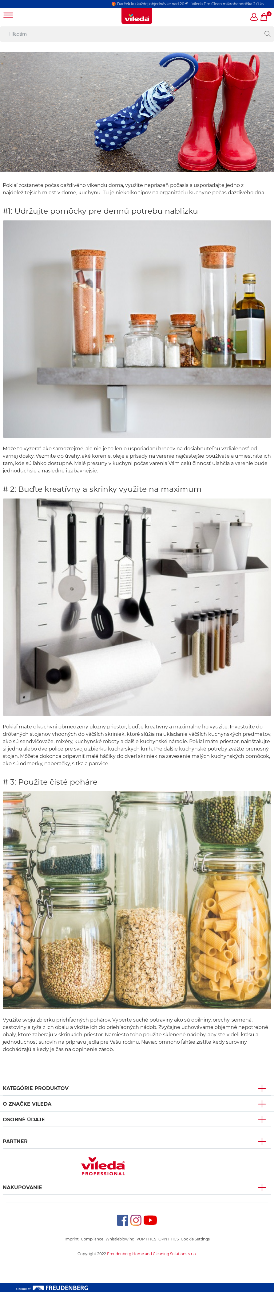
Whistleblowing (119, 1239)
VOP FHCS (146, 1239)
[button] (254, 17)
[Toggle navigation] (8, 15)
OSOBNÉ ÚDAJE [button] (24, 1120)
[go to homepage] (136, 16)
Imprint (72, 1239)
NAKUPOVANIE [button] (22, 1187)
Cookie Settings (195, 1239)
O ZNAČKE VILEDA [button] (27, 1104)
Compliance (92, 1239)
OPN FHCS (168, 1239)
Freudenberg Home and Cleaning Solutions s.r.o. (152, 1253)
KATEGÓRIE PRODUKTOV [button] (36, 1088)
